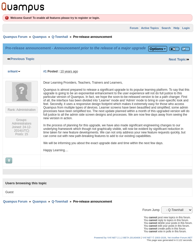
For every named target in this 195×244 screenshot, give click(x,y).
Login (186, 27)
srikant (13, 71)
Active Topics (150, 27)
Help (176, 27)
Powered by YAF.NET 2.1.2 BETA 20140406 (117, 237)
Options (156, 49)
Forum (134, 27)
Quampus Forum (15, 37)
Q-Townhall (60, 37)
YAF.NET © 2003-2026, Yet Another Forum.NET (167, 237)
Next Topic (177, 59)
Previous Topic (22, 59)
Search (166, 27)
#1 (44, 71)
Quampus (39, 37)
